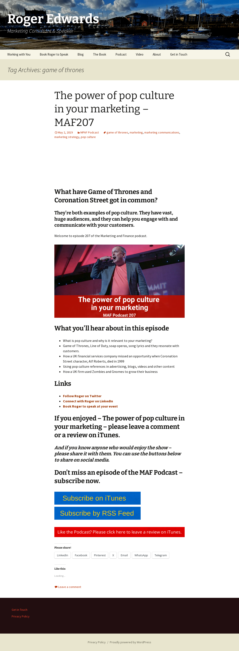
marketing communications (161, 132)
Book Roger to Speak (54, 54)
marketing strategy (66, 137)
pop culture (88, 137)
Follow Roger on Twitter (82, 396)
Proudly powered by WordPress (130, 642)
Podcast (121, 54)
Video (139, 54)
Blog (80, 54)
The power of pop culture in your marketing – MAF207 (114, 109)
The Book (99, 54)
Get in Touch (178, 54)
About (157, 54)
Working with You (18, 54)
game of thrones (117, 132)
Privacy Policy (21, 616)
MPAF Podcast (89, 132)
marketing (136, 132)
